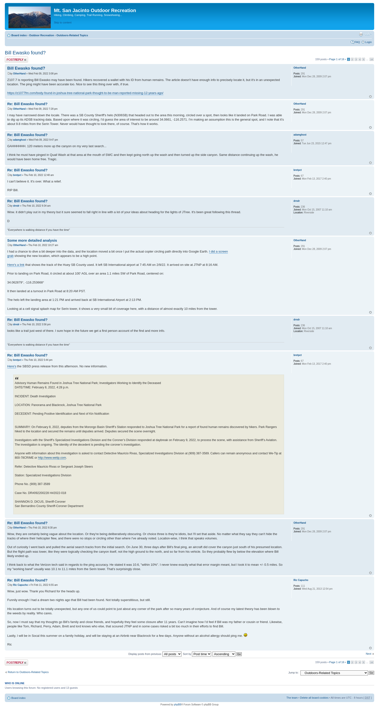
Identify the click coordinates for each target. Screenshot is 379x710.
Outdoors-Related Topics (72, 35)
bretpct (17, 175)
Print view (361, 34)
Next (368, 653)
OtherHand (19, 73)
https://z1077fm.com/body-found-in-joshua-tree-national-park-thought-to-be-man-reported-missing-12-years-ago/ (85, 93)
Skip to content (63, 22)
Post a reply (16, 60)
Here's (11, 366)
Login (368, 42)
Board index (19, 35)
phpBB (177, 704)
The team (292, 697)
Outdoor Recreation (41, 35)
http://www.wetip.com (52, 457)
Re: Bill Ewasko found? (27, 104)
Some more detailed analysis (32, 240)
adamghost (19, 139)
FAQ (357, 42)
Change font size (368, 34)
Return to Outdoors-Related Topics (28, 672)
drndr (16, 205)
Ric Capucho (20, 585)
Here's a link (15, 265)
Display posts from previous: (155, 653)
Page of (336, 59)
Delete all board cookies (314, 697)
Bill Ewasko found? (25, 52)
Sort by (197, 653)
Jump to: (293, 672)
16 (371, 59)
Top (370, 96)
